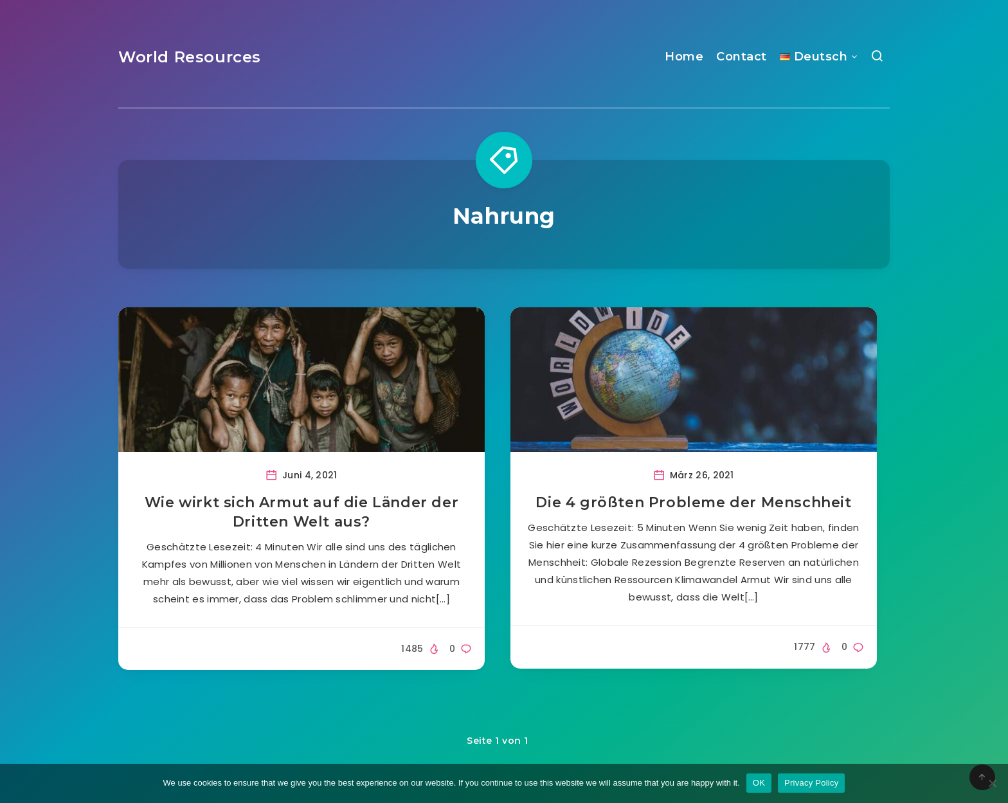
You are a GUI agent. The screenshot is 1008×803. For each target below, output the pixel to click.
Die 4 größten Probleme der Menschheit (693, 502)
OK (759, 783)
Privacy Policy (811, 783)
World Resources (189, 57)
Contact (741, 57)
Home (684, 57)
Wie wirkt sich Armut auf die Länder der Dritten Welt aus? (301, 512)
